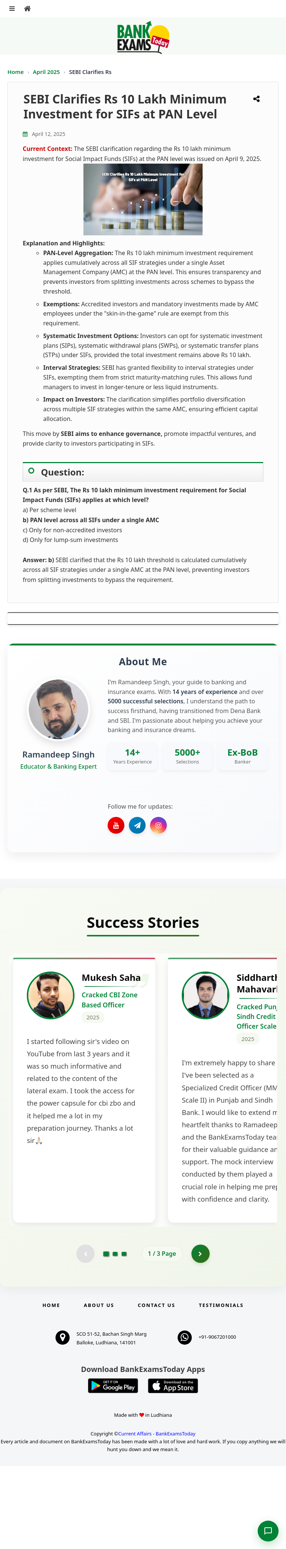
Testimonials (221, 1388)
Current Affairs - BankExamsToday (156, 1516)
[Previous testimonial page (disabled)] (85, 1336)
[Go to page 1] (106, 1336)
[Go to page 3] (124, 1336)
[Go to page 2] (115, 1336)
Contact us (156, 1388)
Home (15, 71)
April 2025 (47, 71)
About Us (99, 1388)
